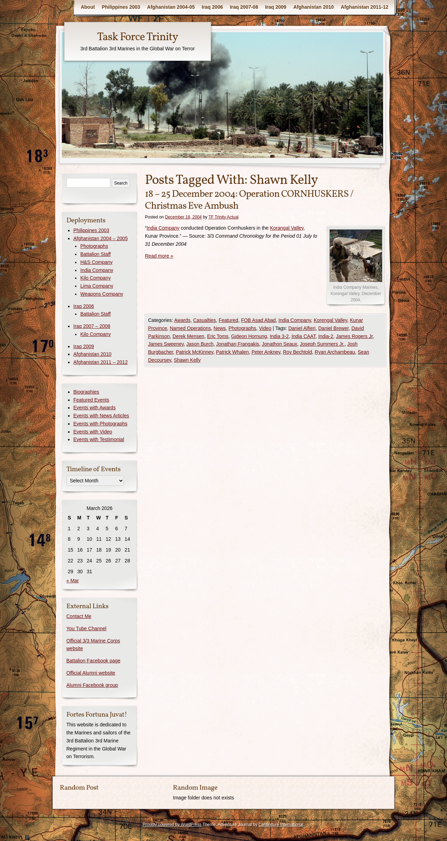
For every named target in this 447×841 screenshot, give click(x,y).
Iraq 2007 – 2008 (91, 326)
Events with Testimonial (98, 439)
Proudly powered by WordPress (171, 824)
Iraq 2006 (212, 7)
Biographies (86, 392)
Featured (228, 320)
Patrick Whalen (232, 352)
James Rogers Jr (354, 336)
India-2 (325, 336)
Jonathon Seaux (279, 344)
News (220, 328)
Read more (159, 256)
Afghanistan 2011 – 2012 (100, 362)
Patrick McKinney (194, 352)
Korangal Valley (286, 228)
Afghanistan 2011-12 (364, 7)
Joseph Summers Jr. (322, 344)
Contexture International (280, 824)
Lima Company (96, 286)
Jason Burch (199, 344)
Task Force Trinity (137, 37)
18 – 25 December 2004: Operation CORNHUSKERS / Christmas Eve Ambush (249, 200)
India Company (163, 228)
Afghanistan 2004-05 (171, 7)
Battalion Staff (95, 254)
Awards (182, 320)
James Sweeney (166, 344)
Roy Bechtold (297, 352)
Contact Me (78, 616)
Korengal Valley (330, 320)
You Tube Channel (86, 628)
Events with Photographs (100, 423)
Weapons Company (101, 294)
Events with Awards (94, 407)
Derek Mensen (188, 336)
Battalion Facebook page (93, 660)
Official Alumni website (90, 673)
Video (265, 328)
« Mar (72, 580)
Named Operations (190, 328)
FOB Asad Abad (258, 320)
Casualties (204, 320)
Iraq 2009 (275, 7)
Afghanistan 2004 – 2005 (100, 238)
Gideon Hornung (249, 336)
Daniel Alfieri (302, 328)
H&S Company (96, 262)
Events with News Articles (101, 415)
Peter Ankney (265, 352)
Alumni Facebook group (92, 685)
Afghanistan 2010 (313, 7)
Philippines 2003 (121, 7)
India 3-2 (279, 336)
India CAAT (304, 336)
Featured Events (91, 400)
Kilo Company (95, 278)
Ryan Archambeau (335, 352)
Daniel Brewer (333, 328)
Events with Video (92, 431)
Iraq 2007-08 (244, 7)
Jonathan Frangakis (237, 344)
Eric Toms (217, 336)
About (88, 7)
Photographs (242, 328)
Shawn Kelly (187, 360)
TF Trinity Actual (223, 217)
